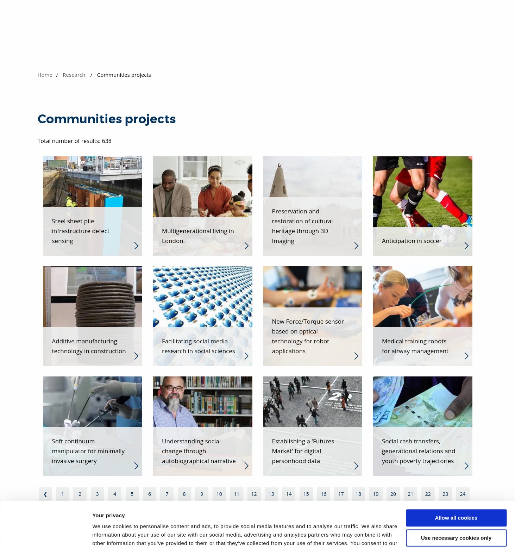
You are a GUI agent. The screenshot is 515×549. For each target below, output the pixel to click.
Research (74, 74)
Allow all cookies (456, 482)
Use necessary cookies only (456, 502)
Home (45, 74)
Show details (108, 535)
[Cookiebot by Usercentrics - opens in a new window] (45, 535)
